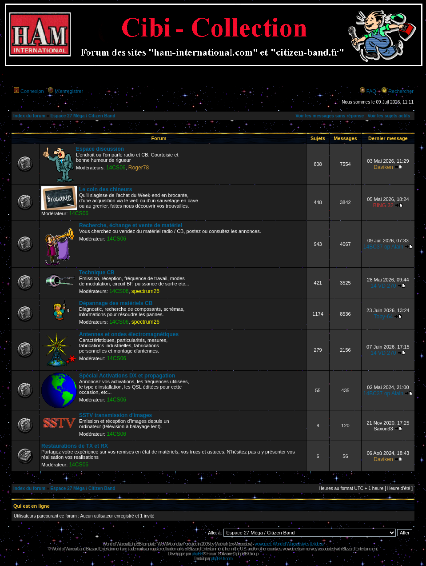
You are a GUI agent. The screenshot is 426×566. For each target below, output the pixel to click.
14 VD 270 (383, 286)
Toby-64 (383, 316)
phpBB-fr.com (222, 558)
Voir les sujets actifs (388, 115)
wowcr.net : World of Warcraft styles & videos (289, 544)
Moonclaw (243, 544)
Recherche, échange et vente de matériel (130, 225)
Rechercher (401, 91)
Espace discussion (100, 149)
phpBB (197, 553)
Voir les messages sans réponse (329, 115)
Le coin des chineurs (105, 189)
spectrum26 (145, 291)
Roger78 (138, 168)
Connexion (32, 91)
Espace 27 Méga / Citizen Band (82, 115)
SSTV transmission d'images (115, 415)
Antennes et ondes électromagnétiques (129, 334)
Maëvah (221, 544)
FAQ (371, 91)
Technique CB (97, 272)
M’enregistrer (69, 91)
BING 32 (383, 205)
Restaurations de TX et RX (74, 446)
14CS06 (116, 168)
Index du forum (29, 115)
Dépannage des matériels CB (115, 303)
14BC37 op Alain (383, 247)
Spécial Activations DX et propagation (127, 376)
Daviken (383, 167)
